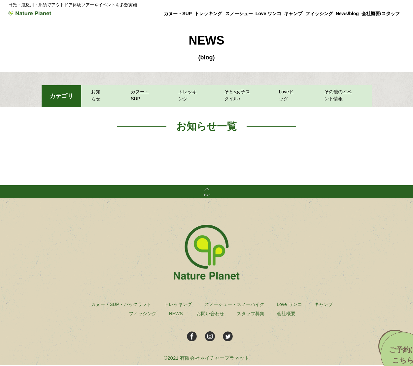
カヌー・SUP (138, 95)
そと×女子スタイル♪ (238, 95)
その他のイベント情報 (340, 95)
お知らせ (98, 95)
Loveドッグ (287, 95)
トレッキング (186, 95)
